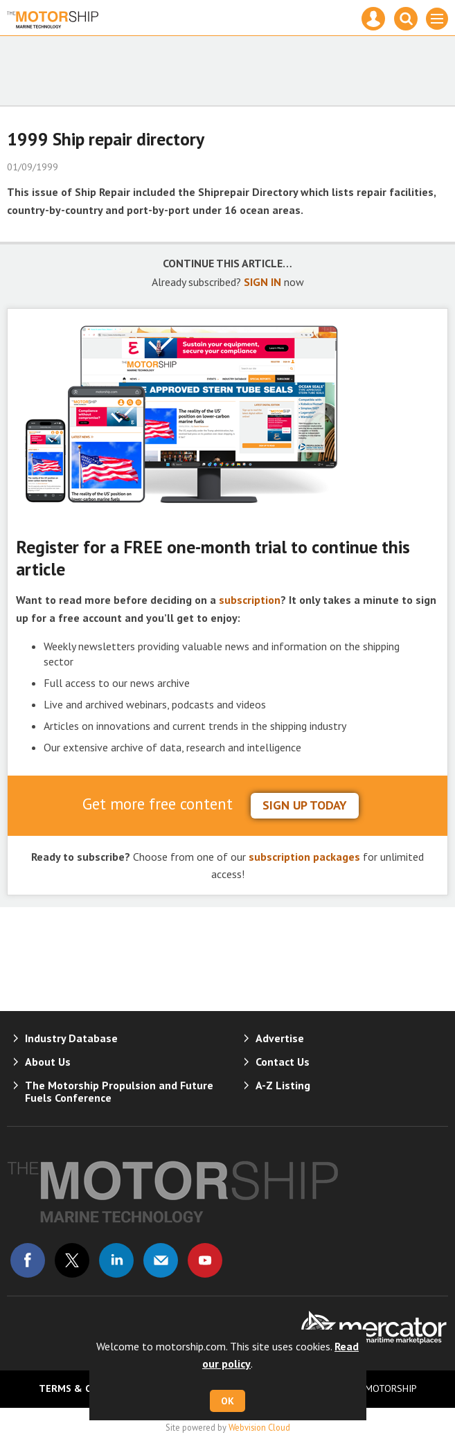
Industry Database (71, 1038)
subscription (249, 600)
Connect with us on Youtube (205, 1260)
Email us (161, 1260)
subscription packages (304, 857)
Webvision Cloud (259, 1427)
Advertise (280, 1038)
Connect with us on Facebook (28, 1260)
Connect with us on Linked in (116, 1260)
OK (227, 1401)
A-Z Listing (283, 1085)
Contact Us (283, 1062)
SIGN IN (262, 282)
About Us (48, 1062)
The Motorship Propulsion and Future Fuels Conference (119, 1091)
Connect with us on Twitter (72, 1260)
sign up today (304, 805)
